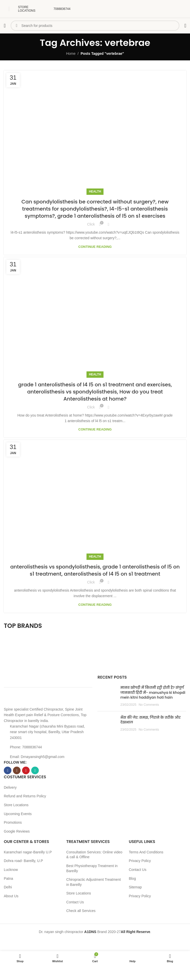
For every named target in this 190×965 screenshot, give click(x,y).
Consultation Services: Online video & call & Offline (94, 854)
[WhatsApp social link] (35, 770)
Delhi (8, 887)
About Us (11, 896)
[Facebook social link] (7, 770)
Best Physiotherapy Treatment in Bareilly (91, 868)
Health (95, 191)
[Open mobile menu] (4, 26)
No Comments (149, 704)
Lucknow (11, 870)
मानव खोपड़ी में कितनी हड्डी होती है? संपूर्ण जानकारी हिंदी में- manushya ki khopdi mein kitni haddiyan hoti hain (152, 692)
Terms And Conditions (146, 852)
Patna (8, 878)
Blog (132, 878)
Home (70, 53)
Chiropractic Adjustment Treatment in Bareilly (93, 882)
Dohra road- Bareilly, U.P (23, 861)
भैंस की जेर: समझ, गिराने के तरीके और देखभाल (150, 720)
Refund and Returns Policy (25, 796)
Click (91, 224)
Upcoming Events (18, 814)
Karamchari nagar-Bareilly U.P (28, 852)
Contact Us (75, 902)
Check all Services (80, 911)
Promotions (13, 822)
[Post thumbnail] (106, 696)
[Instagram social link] (17, 770)
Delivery (10, 787)
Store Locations (16, 805)
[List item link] (48, 747)
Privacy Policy (140, 861)
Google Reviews (17, 831)
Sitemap (135, 887)
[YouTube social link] (26, 770)
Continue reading (95, 247)
